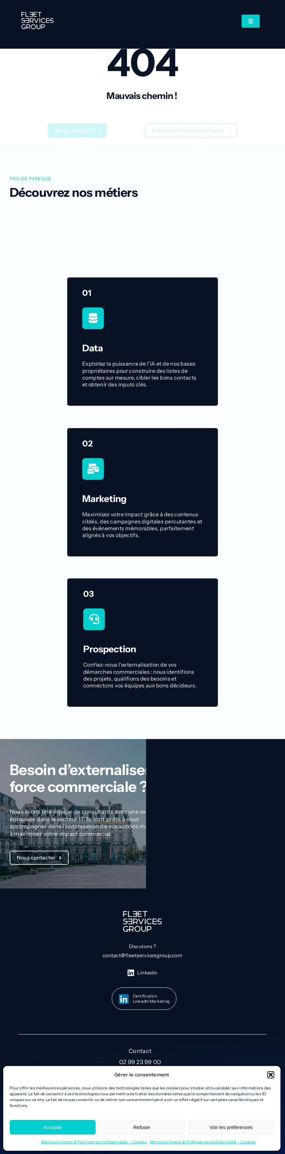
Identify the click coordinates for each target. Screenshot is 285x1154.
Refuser (142, 1127)
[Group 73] (37, 14)
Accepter (52, 1127)
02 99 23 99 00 (140, 1062)
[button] (271, 1075)
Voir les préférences (231, 1127)
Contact (140, 1051)
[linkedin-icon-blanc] (131, 972)
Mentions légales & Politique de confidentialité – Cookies (94, 1141)
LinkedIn (147, 973)
